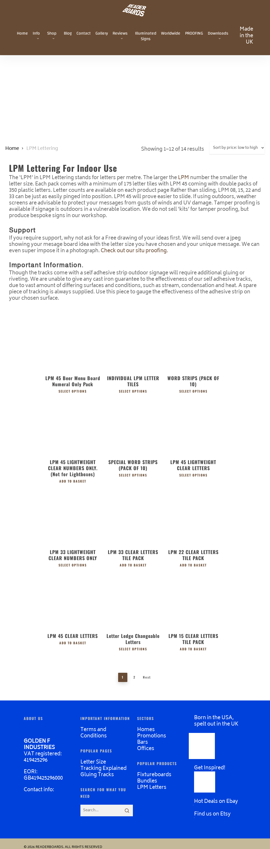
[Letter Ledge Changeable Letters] (133, 599)
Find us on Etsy (212, 814)
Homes (146, 730)
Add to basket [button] (72, 481)
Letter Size (93, 762)
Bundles (147, 781)
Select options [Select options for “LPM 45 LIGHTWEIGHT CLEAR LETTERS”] (193, 474)
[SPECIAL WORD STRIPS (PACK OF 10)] (133, 425)
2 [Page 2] (134, 677)
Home (12, 149)
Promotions (151, 736)
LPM (183, 178)
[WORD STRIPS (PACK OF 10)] (193, 341)
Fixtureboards (154, 775)
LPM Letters (151, 787)
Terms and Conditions (93, 733)
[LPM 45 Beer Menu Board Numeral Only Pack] (72, 341)
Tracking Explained (103, 768)
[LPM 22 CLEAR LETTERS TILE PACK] (193, 515)
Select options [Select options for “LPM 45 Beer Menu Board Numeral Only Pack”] (73, 391)
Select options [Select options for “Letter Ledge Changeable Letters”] (133, 648)
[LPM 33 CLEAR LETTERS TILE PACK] (133, 515)
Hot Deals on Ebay (216, 801)
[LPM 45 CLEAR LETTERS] (72, 599)
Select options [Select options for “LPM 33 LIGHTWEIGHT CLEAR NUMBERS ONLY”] (73, 564)
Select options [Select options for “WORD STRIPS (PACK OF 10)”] (193, 391)
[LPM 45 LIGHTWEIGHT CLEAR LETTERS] (193, 425)
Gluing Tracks (97, 775)
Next (147, 677)
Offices (145, 749)
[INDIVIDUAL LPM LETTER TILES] (133, 341)
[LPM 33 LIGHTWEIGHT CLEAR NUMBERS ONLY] (72, 515)
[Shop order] (237, 148)
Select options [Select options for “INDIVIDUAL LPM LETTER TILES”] (133, 391)
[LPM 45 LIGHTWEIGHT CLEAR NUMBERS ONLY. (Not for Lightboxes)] (72, 425)
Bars (142, 742)
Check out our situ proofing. (134, 251)
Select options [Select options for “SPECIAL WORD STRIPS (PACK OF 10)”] (133, 474)
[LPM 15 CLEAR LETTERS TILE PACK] (193, 599)
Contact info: (39, 790)
